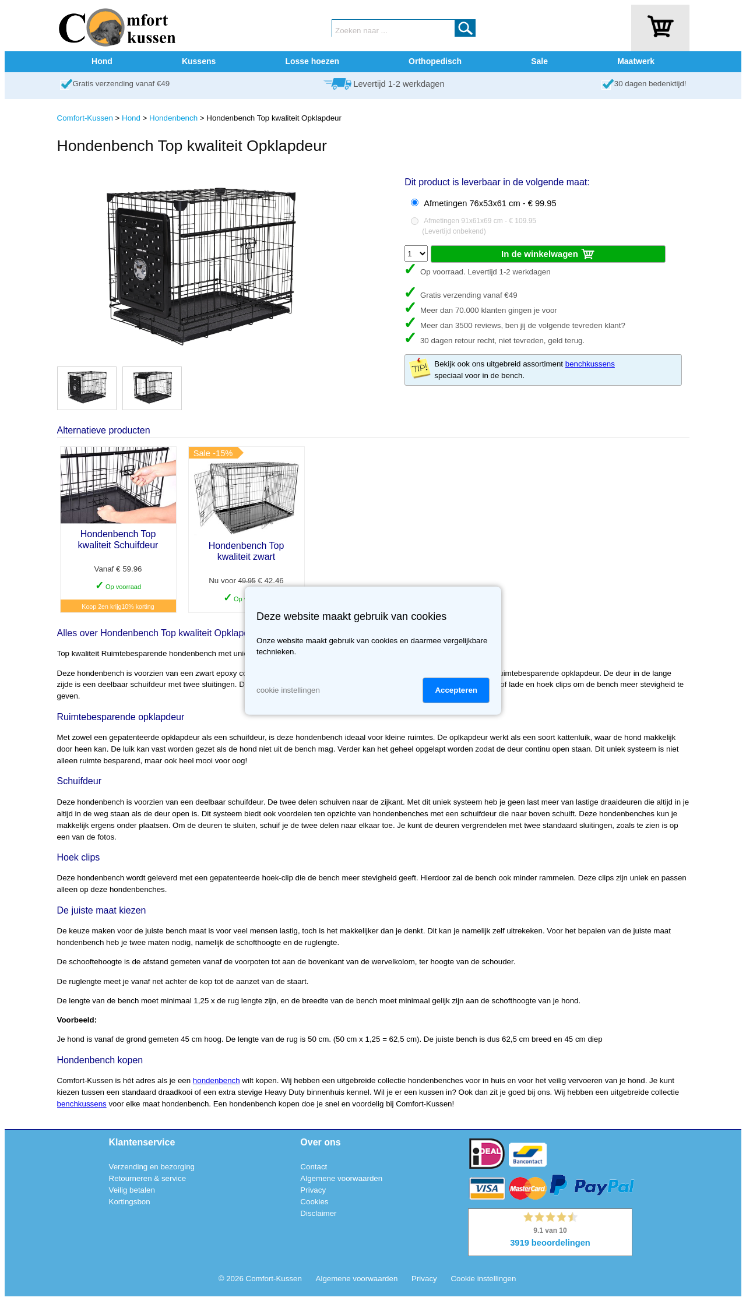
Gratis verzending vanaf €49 (121, 83)
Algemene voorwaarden (341, 1178)
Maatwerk (635, 61)
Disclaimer (318, 1213)
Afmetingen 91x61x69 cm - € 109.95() (479, 226)
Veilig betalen (132, 1190)
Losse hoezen (312, 61)
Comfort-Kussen (85, 118)
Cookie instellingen (483, 1278)
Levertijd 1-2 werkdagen (398, 84)
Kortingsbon (129, 1201)
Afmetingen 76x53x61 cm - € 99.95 (490, 203)
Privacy (313, 1190)
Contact (313, 1166)
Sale (539, 61)
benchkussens (590, 363)
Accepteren (456, 690)
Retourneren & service (147, 1178)
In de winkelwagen (548, 254)
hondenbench (216, 1080)
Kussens (199, 61)
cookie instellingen (288, 690)
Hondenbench (173, 118)
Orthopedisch (435, 61)
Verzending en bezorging (152, 1166)
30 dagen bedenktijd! (650, 83)
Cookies (314, 1201)
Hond (102, 61)
